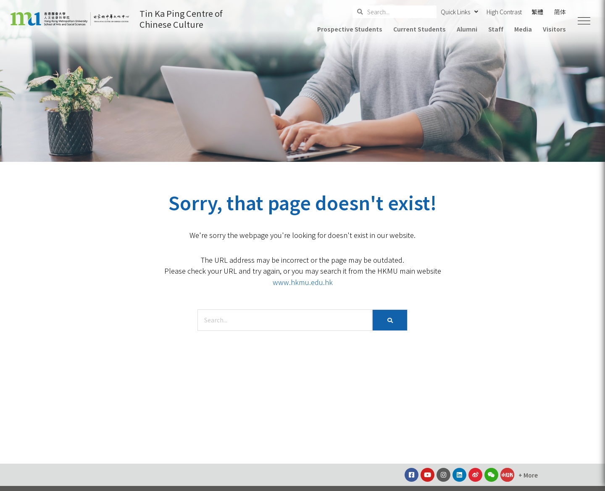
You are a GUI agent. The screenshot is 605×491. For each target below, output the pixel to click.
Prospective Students (349, 29)
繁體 (537, 12)
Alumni (467, 29)
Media (523, 29)
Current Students (419, 29)
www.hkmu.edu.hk (303, 282)
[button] (583, 21)
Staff (495, 29)
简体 (560, 12)
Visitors (554, 29)
